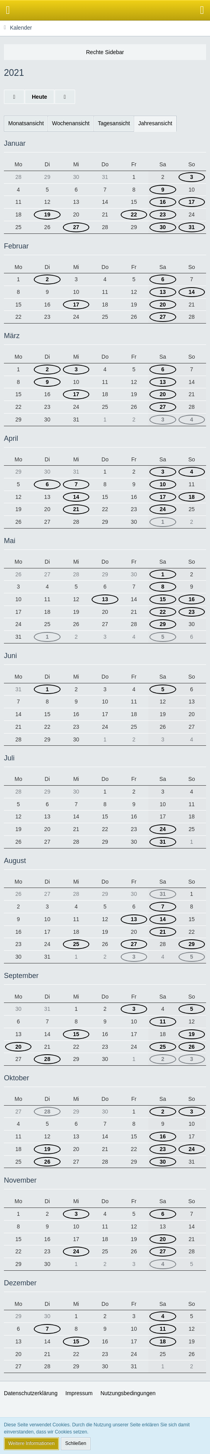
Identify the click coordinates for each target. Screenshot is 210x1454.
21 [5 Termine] (163, 932)
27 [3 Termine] (76, 227)
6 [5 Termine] (162, 369)
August (15, 861)
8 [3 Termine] (162, 586)
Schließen (75, 1443)
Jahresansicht (155, 123)
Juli (9, 758)
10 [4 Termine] (163, 484)
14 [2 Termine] (76, 497)
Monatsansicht (26, 123)
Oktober (16, 1078)
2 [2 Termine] (47, 279)
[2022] (65, 97)
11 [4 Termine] (163, 1021)
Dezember (20, 1283)
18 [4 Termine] (191, 497)
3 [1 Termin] (191, 177)
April (11, 438)
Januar (15, 143)
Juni (10, 656)
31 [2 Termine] (191, 227)
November (20, 1180)
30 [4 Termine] (163, 1162)
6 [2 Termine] (47, 484)
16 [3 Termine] (191, 599)
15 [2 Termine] (163, 599)
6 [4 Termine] (162, 279)
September (21, 976)
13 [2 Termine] (105, 599)
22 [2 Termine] (134, 214)
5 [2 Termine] (191, 957)
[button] (8, 10)
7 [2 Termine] (162, 906)
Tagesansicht (114, 123)
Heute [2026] (39, 97)
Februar (16, 246)
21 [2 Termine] (76, 509)
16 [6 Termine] (163, 1136)
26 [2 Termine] (191, 1047)
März (12, 336)
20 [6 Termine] (163, 394)
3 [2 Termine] (191, 1059)
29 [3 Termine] (163, 624)
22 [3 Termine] (163, 612)
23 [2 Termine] (163, 214)
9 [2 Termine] (47, 382)
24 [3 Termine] (163, 829)
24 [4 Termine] (163, 509)
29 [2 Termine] (191, 944)
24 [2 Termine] (191, 1149)
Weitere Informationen (31, 1443)
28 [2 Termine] (47, 1059)
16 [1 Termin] (163, 202)
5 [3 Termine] (162, 637)
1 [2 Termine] (162, 522)
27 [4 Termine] (163, 1251)
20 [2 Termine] (18, 1047)
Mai (9, 541)
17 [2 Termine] (191, 202)
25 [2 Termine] (76, 944)
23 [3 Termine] (191, 612)
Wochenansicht (70, 123)
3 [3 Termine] (162, 419)
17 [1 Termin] (163, 497)
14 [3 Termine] (191, 292)
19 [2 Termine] (47, 214)
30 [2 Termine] (163, 227)
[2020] (14, 97)
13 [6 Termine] (163, 382)
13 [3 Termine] (163, 292)
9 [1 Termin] (162, 189)
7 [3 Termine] (76, 484)
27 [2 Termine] (163, 317)
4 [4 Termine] (191, 419)
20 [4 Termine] (163, 304)
